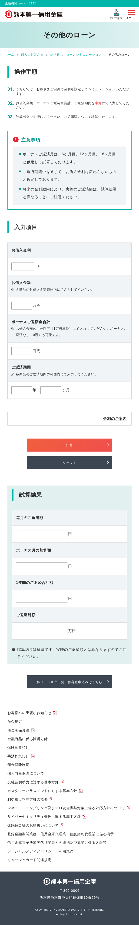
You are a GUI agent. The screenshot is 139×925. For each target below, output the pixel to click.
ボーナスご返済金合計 (30, 322)
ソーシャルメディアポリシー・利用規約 (40, 851)
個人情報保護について (25, 773)
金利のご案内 (115, 419)
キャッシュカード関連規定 (29, 860)
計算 (69, 445)
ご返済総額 (26, 615)
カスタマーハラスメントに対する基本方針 (42, 791)
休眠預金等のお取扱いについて (33, 825)
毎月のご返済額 (29, 518)
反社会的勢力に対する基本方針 (33, 782)
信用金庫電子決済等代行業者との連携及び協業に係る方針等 (57, 843)
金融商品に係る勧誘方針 (27, 739)
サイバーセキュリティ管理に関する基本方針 (44, 817)
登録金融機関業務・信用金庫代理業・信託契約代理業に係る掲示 (60, 834)
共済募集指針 (18, 756)
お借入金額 (21, 283)
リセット (69, 463)
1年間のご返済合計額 (34, 583)
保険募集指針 (18, 747)
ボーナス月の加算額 (33, 550)
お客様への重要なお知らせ (29, 713)
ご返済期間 (21, 367)
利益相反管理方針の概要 (27, 799)
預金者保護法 (18, 730)
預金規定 (14, 721)
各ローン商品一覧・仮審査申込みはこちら (69, 682)
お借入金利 (21, 250)
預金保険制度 (18, 765)
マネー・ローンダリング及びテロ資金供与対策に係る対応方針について (66, 808)
